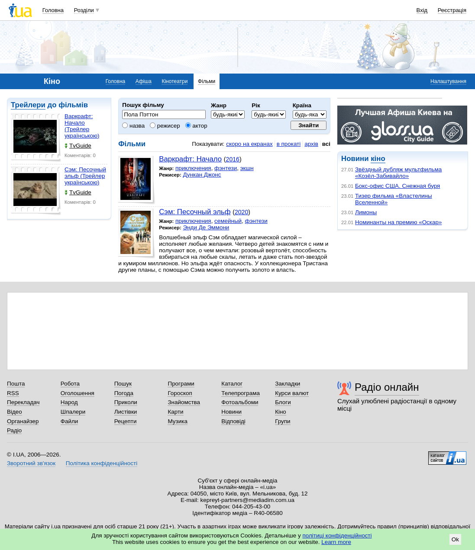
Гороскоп (180, 393)
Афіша (144, 81)
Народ (69, 402)
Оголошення (77, 393)
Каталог (231, 383)
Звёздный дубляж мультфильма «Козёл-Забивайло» (398, 172)
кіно (378, 158)
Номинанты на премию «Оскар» (398, 222)
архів (311, 144)
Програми (181, 383)
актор (196, 125)
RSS (13, 393)
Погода (123, 393)
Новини (231, 411)
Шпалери (73, 411)
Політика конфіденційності (101, 463)
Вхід (422, 10)
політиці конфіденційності (337, 535)
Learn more (336, 542)
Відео (14, 411)
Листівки (125, 411)
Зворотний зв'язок (31, 463)
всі (326, 144)
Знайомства (184, 402)
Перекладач (23, 402)
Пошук (123, 383)
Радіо (14, 430)
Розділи (84, 10)
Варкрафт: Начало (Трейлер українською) (82, 126)
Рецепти (125, 421)
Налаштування (448, 81)
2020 (241, 212)
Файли (69, 421)
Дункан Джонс (202, 174)
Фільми (206, 81)
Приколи (125, 402)
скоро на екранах (249, 144)
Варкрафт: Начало (190, 159)
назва (133, 125)
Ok (455, 539)
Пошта (16, 383)
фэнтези (225, 168)
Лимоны (366, 212)
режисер (165, 125)
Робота (70, 383)
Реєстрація (452, 10)
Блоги (283, 402)
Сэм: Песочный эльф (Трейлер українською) (85, 176)
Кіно (280, 411)
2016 (232, 159)
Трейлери (28, 105)
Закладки (287, 383)
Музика (177, 421)
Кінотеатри (174, 81)
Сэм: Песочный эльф (194, 212)
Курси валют (292, 393)
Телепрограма (240, 393)
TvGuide (78, 145)
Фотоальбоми (239, 402)
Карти (175, 411)
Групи (282, 421)
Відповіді (233, 421)
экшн (247, 168)
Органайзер (23, 421)
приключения (193, 168)
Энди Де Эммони (206, 227)
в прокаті (289, 144)
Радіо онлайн (387, 387)
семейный (228, 221)
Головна (53, 10)
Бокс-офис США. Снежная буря (397, 186)
